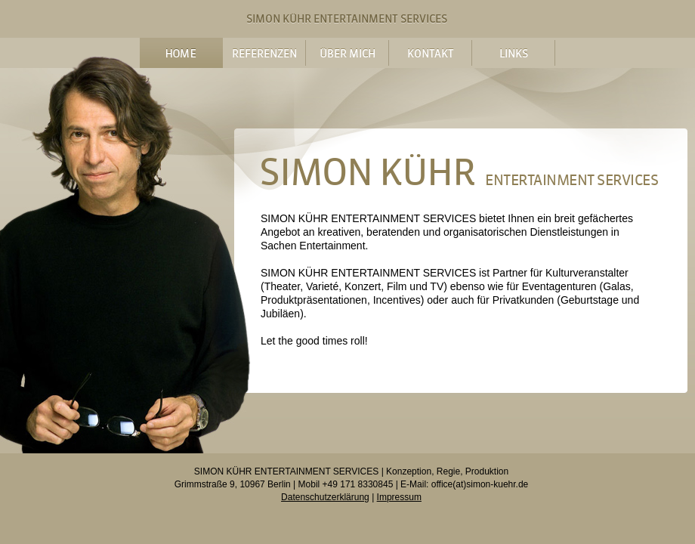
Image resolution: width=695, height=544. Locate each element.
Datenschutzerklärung (325, 497)
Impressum (399, 497)
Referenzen (264, 53)
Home (181, 53)
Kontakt (430, 53)
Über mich (347, 53)
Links (513, 53)
